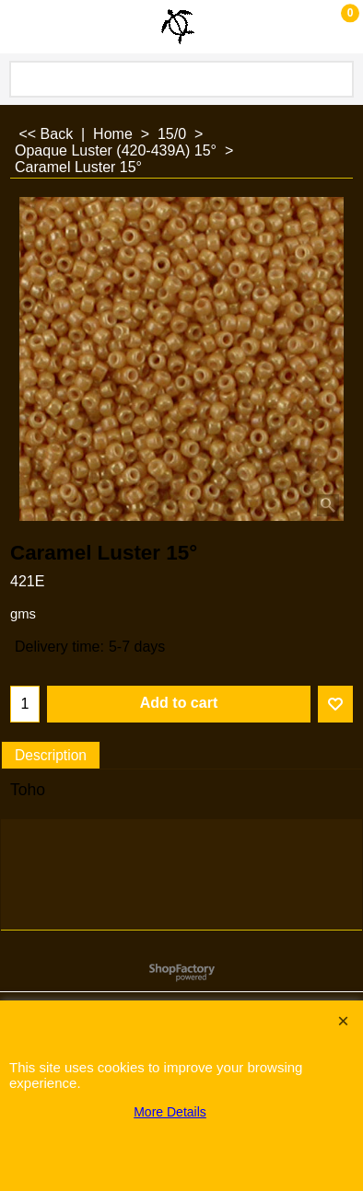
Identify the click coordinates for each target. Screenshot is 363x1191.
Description (51, 755)
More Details (170, 1111)
